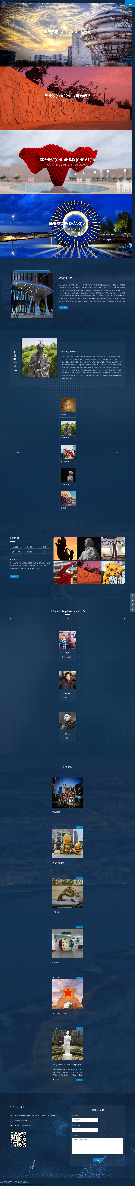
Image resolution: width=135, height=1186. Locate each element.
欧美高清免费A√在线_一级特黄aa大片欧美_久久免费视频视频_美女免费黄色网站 (22, 1182)
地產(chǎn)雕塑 (15, 555)
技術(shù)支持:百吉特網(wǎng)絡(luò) (103, 1172)
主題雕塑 (14, 550)
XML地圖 (89, 1172)
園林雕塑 (27, 550)
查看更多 (59, 308)
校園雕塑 (40, 550)
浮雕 (40, 555)
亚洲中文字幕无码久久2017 (7, 1184)
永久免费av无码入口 (47, 1184)
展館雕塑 (27, 555)
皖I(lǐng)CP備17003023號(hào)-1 (78, 1172)
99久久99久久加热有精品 (34, 1184)
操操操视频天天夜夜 (21, 1184)
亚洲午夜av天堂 (57, 1184)
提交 (99, 1157)
